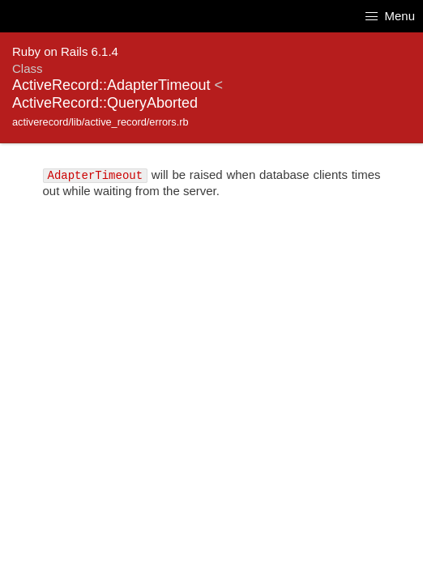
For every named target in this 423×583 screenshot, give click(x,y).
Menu (390, 16)
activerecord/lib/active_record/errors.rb (100, 122)
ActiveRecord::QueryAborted (105, 103)
